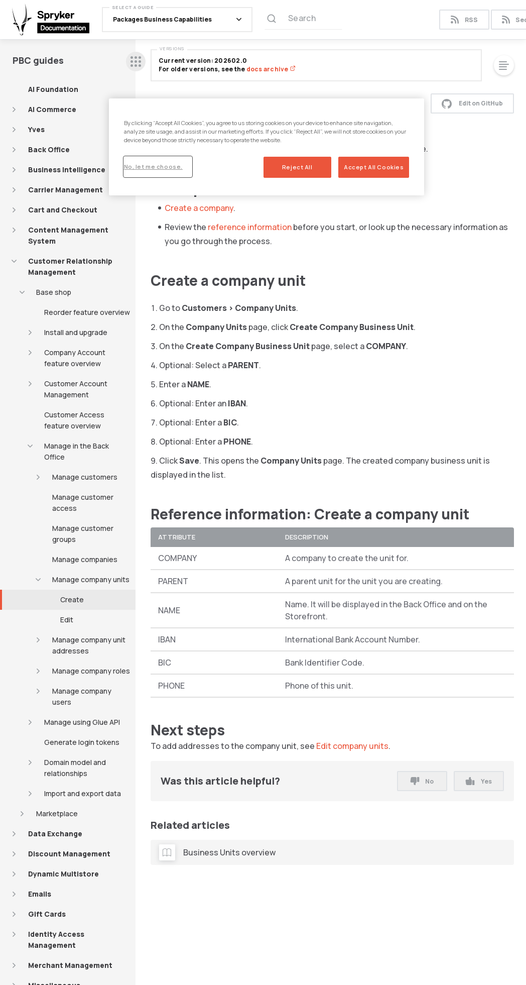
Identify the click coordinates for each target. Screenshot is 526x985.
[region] (267, 146)
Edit (66, 619)
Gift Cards (47, 914)
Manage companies (84, 559)
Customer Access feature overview (74, 420)
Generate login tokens (81, 742)
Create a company (199, 207)
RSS (464, 20)
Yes (478, 781)
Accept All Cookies (374, 167)
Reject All (297, 167)
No (422, 781)
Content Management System (68, 235)
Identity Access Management (56, 939)
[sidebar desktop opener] (136, 61)
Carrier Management (65, 189)
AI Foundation (53, 89)
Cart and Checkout (62, 209)
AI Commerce (52, 109)
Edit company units (352, 745)
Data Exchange (55, 833)
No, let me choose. (153, 166)
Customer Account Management (75, 389)
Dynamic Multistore (63, 874)
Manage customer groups (82, 533)
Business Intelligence (66, 169)
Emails (39, 894)
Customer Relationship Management (70, 266)
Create (72, 599)
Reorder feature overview (87, 312)
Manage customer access (82, 502)
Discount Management (69, 853)
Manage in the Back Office (76, 451)
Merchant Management (70, 965)
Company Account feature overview (74, 358)
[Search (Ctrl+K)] (303, 20)
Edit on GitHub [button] (472, 103)
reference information (250, 227)
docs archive (271, 69)
